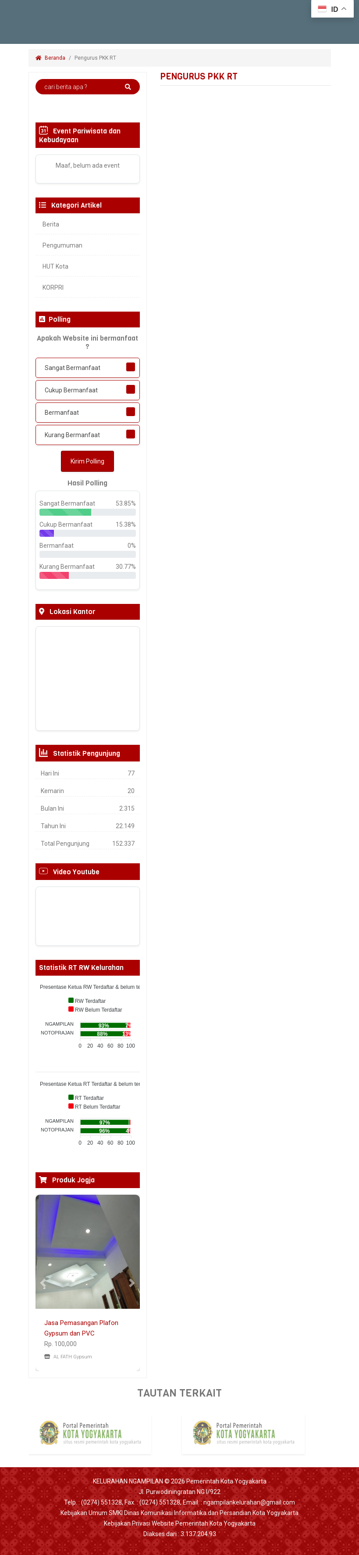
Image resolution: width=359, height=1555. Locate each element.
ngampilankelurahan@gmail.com (249, 1502)
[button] (43, 1283)
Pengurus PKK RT (96, 58)
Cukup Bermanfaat (71, 390)
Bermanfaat (62, 412)
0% (132, 545)
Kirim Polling (87, 461)
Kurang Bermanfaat (72, 434)
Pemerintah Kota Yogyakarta (226, 1481)
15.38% (126, 524)
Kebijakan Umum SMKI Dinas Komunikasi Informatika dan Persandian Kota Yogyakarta (179, 1512)
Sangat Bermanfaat (72, 367)
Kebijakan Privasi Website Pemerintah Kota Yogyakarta (180, 1523)
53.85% (126, 503)
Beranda (50, 58)
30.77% (126, 566)
